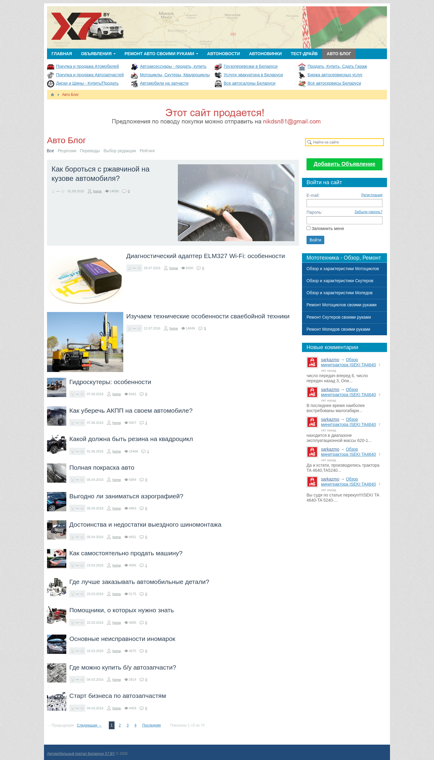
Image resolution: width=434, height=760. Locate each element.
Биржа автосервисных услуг (334, 74)
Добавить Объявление (345, 164)
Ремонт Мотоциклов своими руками (341, 304)
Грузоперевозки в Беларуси (251, 66)
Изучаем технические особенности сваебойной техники (208, 316)
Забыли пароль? (368, 212)
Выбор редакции (120, 150)
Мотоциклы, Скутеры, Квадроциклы (175, 74)
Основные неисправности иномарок (122, 638)
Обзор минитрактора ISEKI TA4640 (348, 362)
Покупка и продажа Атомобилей (87, 66)
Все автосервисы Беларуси (334, 83)
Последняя (151, 725)
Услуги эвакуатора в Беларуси (253, 74)
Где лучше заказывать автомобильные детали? (139, 581)
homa (97, 191)
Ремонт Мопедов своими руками (338, 329)
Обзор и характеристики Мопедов (340, 292)
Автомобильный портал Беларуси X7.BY (81, 754)
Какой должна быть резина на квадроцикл (131, 438)
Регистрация (371, 195)
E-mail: (313, 195)
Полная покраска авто (101, 467)
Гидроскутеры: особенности (110, 381)
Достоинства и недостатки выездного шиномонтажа (145, 524)
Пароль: (314, 212)
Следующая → (89, 725)
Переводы (90, 150)
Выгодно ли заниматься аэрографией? (126, 496)
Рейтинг (147, 150)
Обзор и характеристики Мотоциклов (343, 268)
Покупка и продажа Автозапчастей (90, 74)
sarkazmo (330, 359)
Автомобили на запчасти (164, 83)
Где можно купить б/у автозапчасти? (122, 667)
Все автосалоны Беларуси (249, 83)
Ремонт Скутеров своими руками (339, 317)
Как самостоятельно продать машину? (125, 553)
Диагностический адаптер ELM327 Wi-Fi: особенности (205, 255)
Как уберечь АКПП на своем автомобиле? (131, 410)
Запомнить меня (328, 228)
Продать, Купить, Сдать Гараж (337, 66)
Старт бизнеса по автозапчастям (117, 695)
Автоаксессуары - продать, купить (173, 66)
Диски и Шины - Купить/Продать (87, 83)
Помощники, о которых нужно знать (121, 610)
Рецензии (67, 150)
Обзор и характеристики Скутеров (340, 280)
